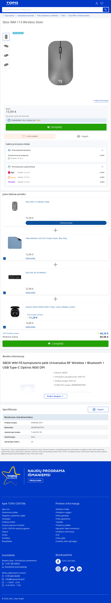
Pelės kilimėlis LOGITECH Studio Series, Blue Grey (46, 238)
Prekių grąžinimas (63, 519)
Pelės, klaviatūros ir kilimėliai (47, 16)
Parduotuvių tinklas (10, 512)
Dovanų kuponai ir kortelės (13, 525)
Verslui (4, 535)
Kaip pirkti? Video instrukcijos (67, 528)
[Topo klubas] (33, 477)
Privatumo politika (63, 525)
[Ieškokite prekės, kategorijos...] (55, 9)
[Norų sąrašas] (101, 3)
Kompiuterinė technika (26, 16)
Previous (6, 31)
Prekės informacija (101, 100)
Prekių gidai (60, 538)
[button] (56, 151)
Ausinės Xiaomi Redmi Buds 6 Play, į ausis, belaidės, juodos (50, 307)
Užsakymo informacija (65, 532)
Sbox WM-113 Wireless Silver (79, 16)
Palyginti (82, 136)
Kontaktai (6, 538)
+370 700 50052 (12, 563)
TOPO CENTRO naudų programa (15, 528)
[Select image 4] (6, 64)
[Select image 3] (6, 55)
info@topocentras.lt (13, 579)
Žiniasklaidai (7, 541)
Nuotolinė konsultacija (16, 566)
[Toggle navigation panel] (3, 3)
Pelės (63, 16)
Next (6, 70)
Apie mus (6, 509)
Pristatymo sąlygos (63, 512)
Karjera (5, 532)
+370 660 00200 (12, 576)
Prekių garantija (62, 516)
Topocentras (9, 16)
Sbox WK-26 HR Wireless (36, 272)
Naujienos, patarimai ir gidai (13, 516)
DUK (57, 535)
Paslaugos (6, 519)
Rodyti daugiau (55, 396)
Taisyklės (59, 522)
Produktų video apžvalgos (66, 541)
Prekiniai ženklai (8, 522)
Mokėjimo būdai (62, 509)
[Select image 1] (6, 37)
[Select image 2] (6, 46)
